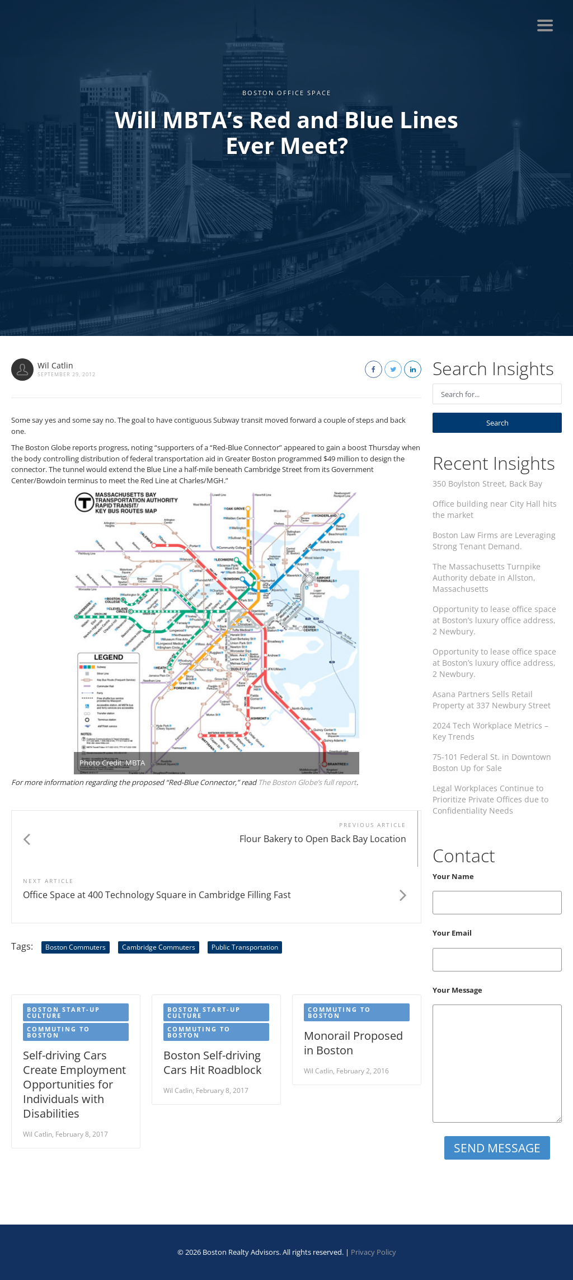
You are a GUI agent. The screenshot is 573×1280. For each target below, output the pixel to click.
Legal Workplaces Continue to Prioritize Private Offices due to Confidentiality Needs (490, 799)
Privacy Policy (373, 1252)
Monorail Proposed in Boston (353, 987)
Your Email (497, 949)
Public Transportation (245, 891)
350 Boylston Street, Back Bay (487, 483)
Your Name (497, 893)
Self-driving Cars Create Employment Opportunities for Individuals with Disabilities (74, 1028)
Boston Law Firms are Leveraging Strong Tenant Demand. (494, 541)
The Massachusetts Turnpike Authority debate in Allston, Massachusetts (487, 577)
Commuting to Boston (58, 976)
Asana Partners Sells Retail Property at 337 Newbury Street (492, 700)
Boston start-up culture (63, 956)
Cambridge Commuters (158, 891)
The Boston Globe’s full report (307, 782)
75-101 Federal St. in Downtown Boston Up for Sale (492, 762)
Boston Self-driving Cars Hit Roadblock (212, 1006)
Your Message (497, 1054)
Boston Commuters (75, 891)
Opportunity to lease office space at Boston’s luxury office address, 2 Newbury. (494, 620)
